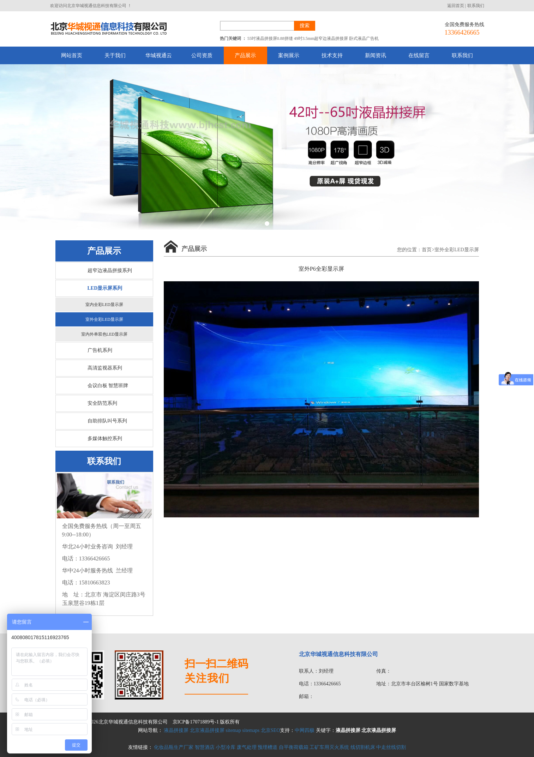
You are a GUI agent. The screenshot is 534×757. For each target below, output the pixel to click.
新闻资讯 (375, 55)
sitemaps (250, 730)
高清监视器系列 (105, 368)
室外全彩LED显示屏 (104, 319)
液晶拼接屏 (176, 730)
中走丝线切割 (391, 747)
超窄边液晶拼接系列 (110, 270)
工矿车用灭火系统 (329, 747)
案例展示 (288, 55)
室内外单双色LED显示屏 (104, 334)
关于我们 (115, 55)
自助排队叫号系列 (107, 420)
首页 (427, 249)
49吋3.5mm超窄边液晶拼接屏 (321, 38)
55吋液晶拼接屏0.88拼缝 (270, 38)
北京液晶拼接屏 (207, 730)
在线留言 (419, 55)
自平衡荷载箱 (293, 747)
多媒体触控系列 (105, 438)
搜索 (305, 25)
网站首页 (71, 55)
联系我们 (475, 5)
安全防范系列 (102, 403)
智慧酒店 (205, 747)
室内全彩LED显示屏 (104, 304)
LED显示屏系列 (105, 288)
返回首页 (455, 5)
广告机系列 (100, 350)
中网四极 (304, 730)
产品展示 (245, 55)
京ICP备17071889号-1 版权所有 (206, 722)
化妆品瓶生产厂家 (173, 747)
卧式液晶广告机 (364, 38)
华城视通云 (158, 55)
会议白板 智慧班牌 (108, 385)
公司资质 (201, 55)
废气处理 (247, 747)
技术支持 (332, 55)
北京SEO (270, 730)
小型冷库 (225, 747)
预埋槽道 (267, 747)
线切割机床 (362, 747)
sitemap (233, 730)
